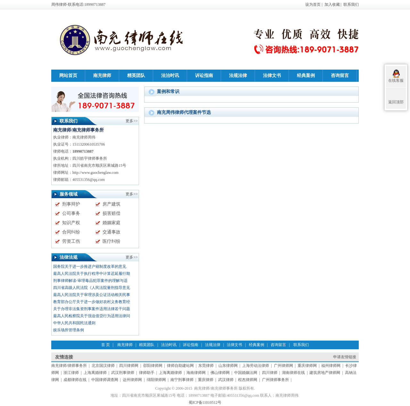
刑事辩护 (71, 204)
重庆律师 (205, 379)
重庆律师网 (307, 365)
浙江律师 (71, 372)
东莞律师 (206, 365)
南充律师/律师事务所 (69, 365)
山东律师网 (228, 365)
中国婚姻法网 (245, 372)
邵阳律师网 (152, 365)
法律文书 (234, 345)
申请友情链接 (344, 357)
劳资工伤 (71, 241)
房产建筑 (111, 204)
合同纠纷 (71, 232)
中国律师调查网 (104, 379)
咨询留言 (278, 345)
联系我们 (351, 4)
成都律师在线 (74, 379)
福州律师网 (330, 365)
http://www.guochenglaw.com (95, 172)
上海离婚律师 (95, 372)
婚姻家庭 (111, 222)
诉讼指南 (190, 345)
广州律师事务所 (275, 379)
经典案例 (256, 345)
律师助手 (146, 372)
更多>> (132, 257)
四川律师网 (128, 365)
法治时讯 (168, 345)
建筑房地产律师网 (324, 372)
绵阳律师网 (156, 379)
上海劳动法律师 (255, 365)
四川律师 (269, 372)
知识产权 (71, 222)
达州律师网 (132, 379)
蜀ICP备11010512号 (205, 402)
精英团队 (146, 345)
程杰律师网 (247, 379)
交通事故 (111, 232)
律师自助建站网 (180, 365)
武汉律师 (226, 379)
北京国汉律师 (103, 365)
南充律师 (125, 345)
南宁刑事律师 (181, 379)
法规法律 (212, 345)
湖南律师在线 (293, 372)
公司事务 (71, 213)
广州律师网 (283, 365)
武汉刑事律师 (122, 372)
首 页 (105, 345)
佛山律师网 (220, 372)
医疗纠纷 (111, 241)
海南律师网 (196, 372)
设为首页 (313, 4)
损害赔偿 (111, 213)
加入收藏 (332, 4)
